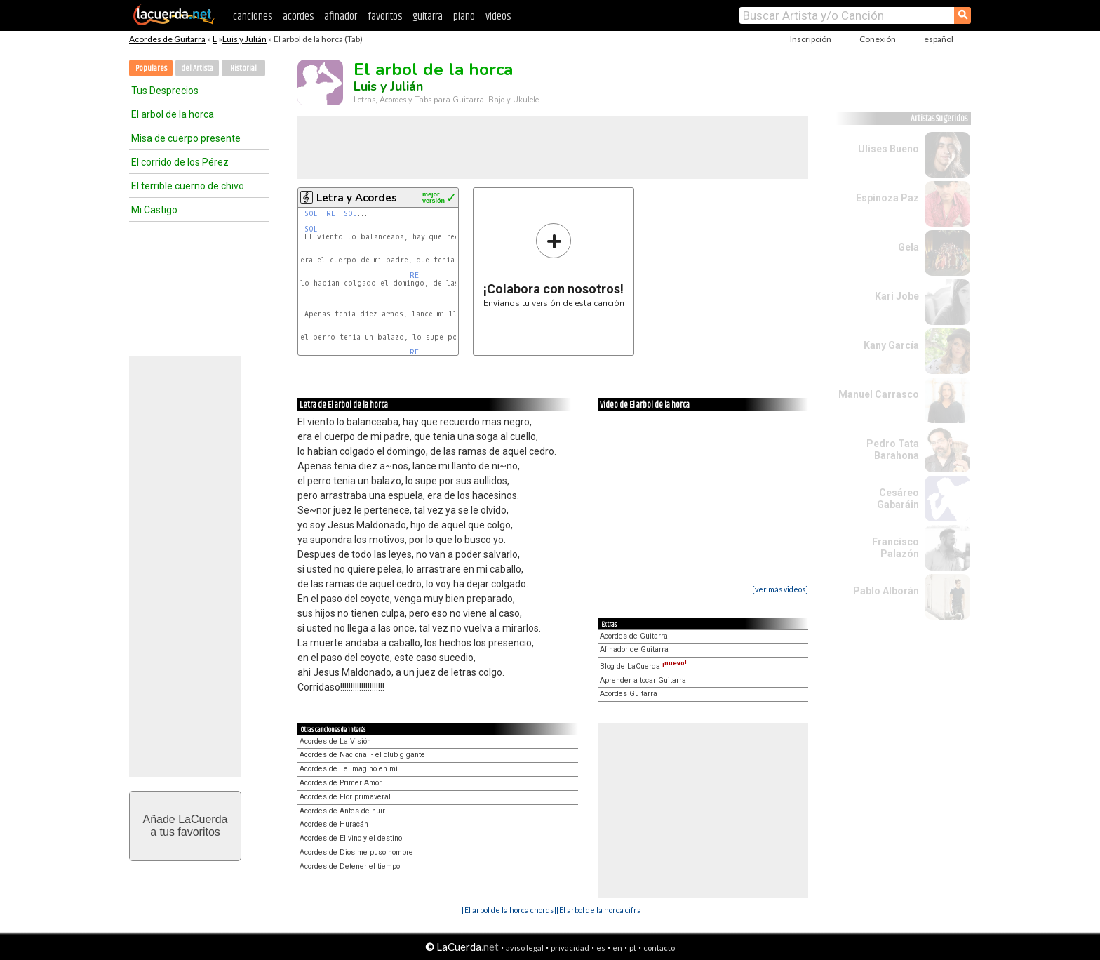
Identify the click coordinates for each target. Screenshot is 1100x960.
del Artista (197, 68)
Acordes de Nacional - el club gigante (362, 754)
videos (498, 16)
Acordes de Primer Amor (341, 782)
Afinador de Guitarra (634, 649)
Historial (243, 68)
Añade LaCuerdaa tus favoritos (185, 825)
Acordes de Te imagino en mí (349, 768)
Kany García (891, 345)
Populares (151, 68)
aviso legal (525, 947)
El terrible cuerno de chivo (187, 186)
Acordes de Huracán (334, 824)
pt (632, 947)
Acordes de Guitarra (167, 39)
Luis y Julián (244, 39)
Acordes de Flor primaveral (345, 796)
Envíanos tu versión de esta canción (553, 265)
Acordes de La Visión (335, 741)
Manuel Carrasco (878, 394)
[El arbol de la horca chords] (509, 909)
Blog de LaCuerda (643, 666)
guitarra (427, 16)
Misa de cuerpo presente (186, 138)
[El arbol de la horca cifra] (600, 909)
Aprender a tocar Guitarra (643, 680)
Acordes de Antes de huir (342, 810)
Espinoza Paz (887, 198)
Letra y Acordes (356, 198)
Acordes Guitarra (628, 693)
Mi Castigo (154, 209)
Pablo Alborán (886, 590)
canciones (252, 16)
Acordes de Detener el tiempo (350, 866)
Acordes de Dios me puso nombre (356, 852)
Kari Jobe (897, 296)
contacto (659, 947)
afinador (340, 16)
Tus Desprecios (165, 90)
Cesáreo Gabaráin (898, 498)
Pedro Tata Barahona (892, 449)
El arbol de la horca (172, 114)
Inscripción (810, 39)
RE (330, 213)
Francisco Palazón (895, 547)
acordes (298, 16)
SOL (311, 213)
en (617, 947)
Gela (908, 247)
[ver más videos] (780, 589)
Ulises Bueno (888, 148)
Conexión (877, 39)
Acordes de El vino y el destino (351, 838)
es (600, 947)
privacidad (570, 947)
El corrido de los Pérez (180, 162)
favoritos (385, 16)
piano (464, 16)
